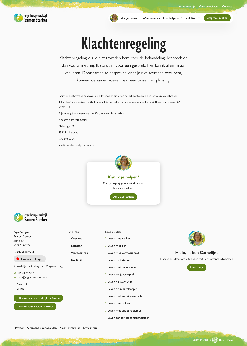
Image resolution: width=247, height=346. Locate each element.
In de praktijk (186, 6)
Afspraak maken (217, 18)
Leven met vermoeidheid (123, 253)
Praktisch (192, 18)
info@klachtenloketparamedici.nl (76, 145)
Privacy (19, 328)
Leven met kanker (119, 238)
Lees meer (196, 267)
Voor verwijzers (209, 6)
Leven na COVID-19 (120, 281)
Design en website (212, 339)
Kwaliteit (76, 260)
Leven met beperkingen (122, 267)
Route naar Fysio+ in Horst (35, 306)
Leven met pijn (117, 245)
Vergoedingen (79, 253)
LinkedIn (20, 288)
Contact (227, 6)
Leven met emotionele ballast (126, 296)
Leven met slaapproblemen (125, 310)
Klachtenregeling (70, 328)
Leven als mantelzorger (122, 289)
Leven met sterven (119, 260)
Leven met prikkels (120, 303)
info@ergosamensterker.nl (30, 277)
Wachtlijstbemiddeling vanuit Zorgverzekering (38, 266)
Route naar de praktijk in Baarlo (38, 298)
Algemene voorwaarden (42, 328)
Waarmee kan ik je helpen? (162, 18)
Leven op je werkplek (121, 274)
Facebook (20, 284)
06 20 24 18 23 (24, 273)
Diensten (76, 245)
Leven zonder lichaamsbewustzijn (128, 318)
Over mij (76, 238)
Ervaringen (90, 328)
